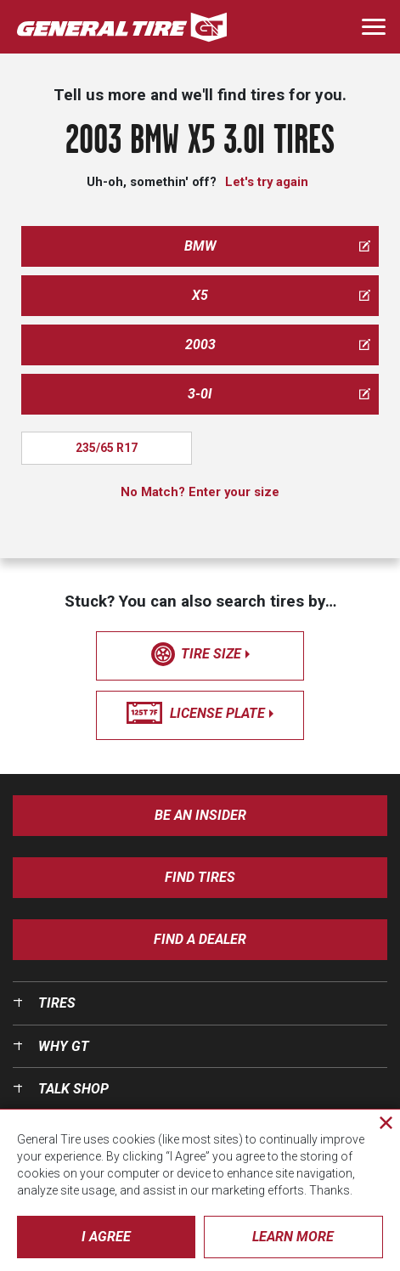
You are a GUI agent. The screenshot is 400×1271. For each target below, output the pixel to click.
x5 (281, 295)
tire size (200, 654)
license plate (200, 714)
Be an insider (200, 815)
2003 (278, 344)
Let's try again (266, 181)
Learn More (293, 1237)
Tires (57, 1003)
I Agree (106, 1237)
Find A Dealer (200, 939)
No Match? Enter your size (200, 492)
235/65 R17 (107, 448)
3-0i (279, 394)
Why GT (63, 1046)
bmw (277, 246)
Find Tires (200, 877)
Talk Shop (73, 1089)
